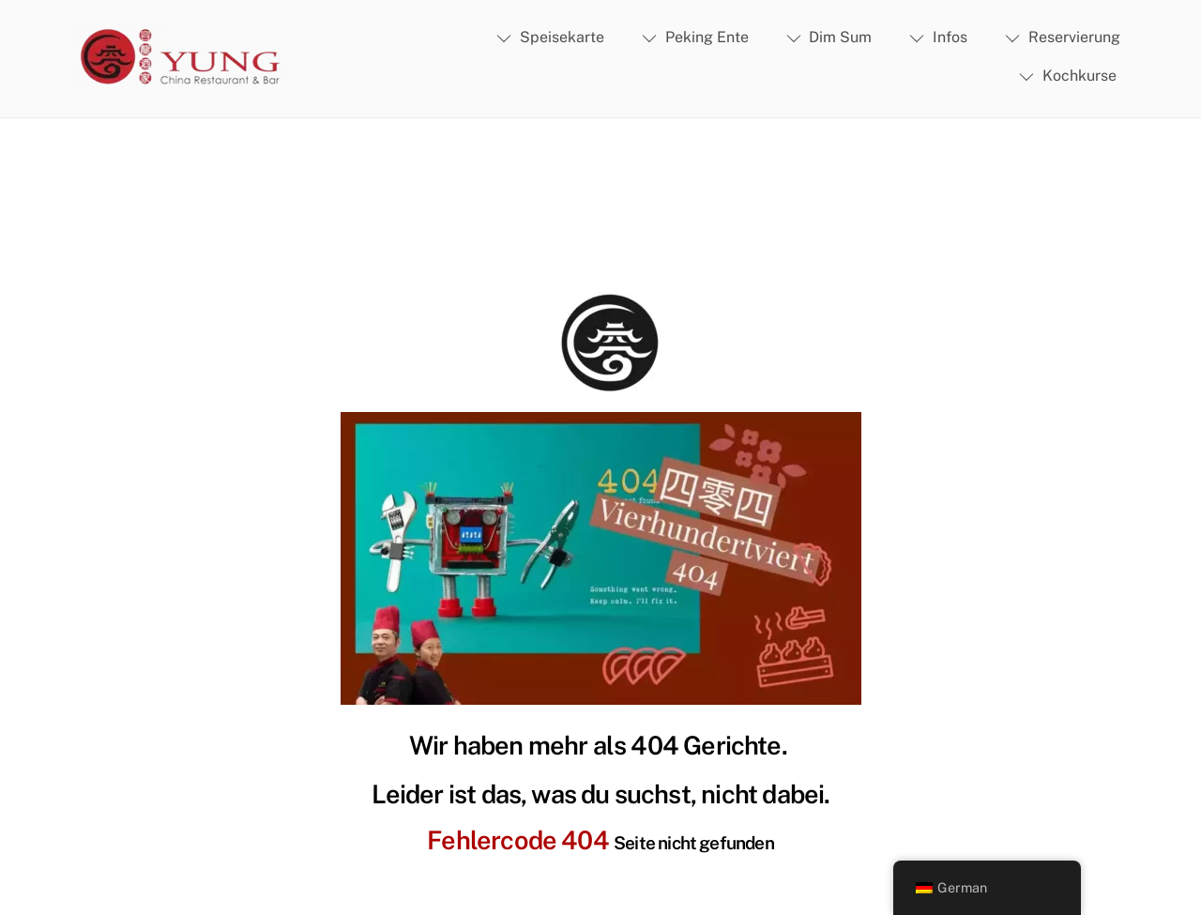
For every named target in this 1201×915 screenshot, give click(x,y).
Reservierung (1062, 37)
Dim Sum (829, 37)
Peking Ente (695, 37)
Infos (938, 37)
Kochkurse (1068, 75)
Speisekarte (550, 37)
